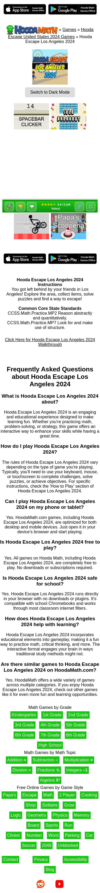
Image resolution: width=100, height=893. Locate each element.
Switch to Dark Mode (50, 92)
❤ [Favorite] (32, 206)
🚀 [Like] (9, 206)
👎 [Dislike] (20, 206)
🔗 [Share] (79, 206)
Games (69, 29)
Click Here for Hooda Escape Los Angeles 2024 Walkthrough (50, 342)
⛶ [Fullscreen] (90, 206)
